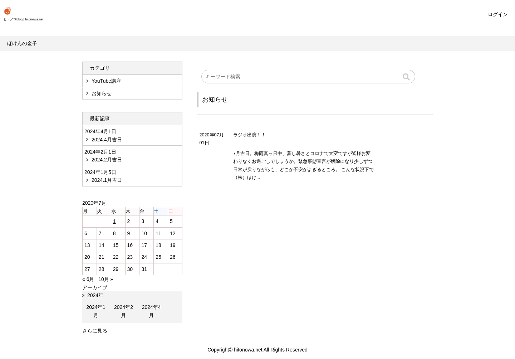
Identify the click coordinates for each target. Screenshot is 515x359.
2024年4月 (151, 311)
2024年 (95, 295)
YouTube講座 (106, 81)
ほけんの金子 (22, 43)
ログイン (498, 14)
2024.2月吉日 (107, 159)
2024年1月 (95, 311)
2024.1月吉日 (107, 180)
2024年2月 (123, 311)
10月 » (105, 279)
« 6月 (88, 279)
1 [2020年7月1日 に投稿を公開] (114, 221)
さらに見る (94, 331)
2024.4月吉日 (107, 139)
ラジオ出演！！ (249, 134)
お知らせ (215, 99)
